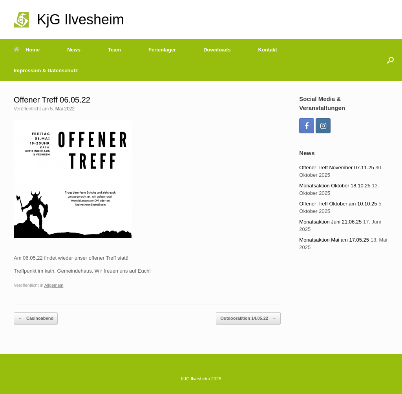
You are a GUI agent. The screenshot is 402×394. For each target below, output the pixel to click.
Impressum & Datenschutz (46, 70)
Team (114, 50)
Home (27, 50)
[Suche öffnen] (390, 60)
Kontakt (267, 50)
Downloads (216, 50)
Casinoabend (35, 318)
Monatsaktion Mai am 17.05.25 (334, 240)
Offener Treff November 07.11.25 (336, 167)
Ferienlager (162, 50)
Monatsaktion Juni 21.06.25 (330, 222)
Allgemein (54, 285)
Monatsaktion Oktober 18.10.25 (334, 186)
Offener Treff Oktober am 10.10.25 (338, 204)
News (73, 50)
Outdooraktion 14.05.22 (248, 318)
